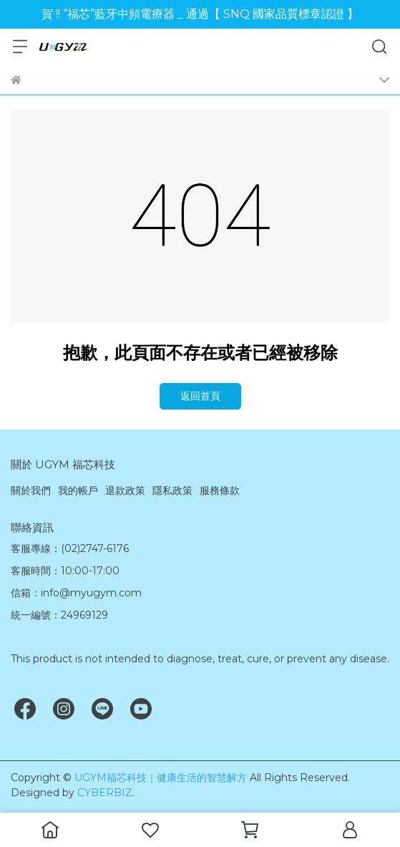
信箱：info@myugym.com (76, 592)
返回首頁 (200, 395)
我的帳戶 (78, 490)
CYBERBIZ (104, 792)
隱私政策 (172, 490)
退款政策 (125, 490)
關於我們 (31, 490)
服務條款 (220, 490)
